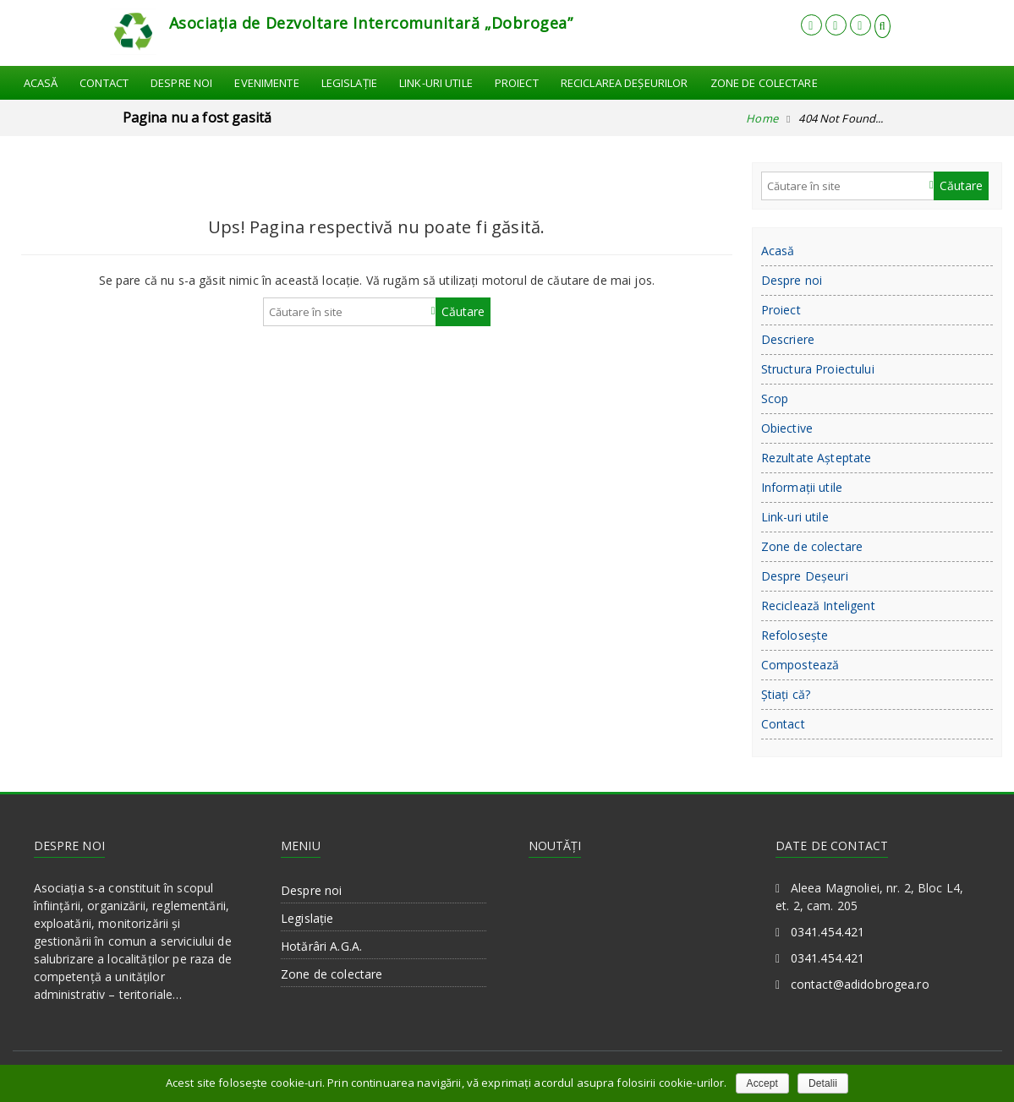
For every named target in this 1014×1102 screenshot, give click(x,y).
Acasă (41, 82)
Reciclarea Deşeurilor (624, 82)
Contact (104, 82)
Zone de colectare (764, 82)
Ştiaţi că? (785, 694)
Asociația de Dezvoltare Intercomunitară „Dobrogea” (371, 23)
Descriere (787, 339)
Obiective (787, 428)
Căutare (463, 311)
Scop (775, 398)
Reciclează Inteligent (818, 605)
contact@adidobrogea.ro (860, 984)
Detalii (822, 1083)
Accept (762, 1083)
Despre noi (181, 82)
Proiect (517, 82)
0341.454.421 (828, 932)
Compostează (800, 665)
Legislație (349, 82)
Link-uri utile (436, 82)
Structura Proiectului (817, 369)
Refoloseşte (795, 635)
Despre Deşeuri (804, 576)
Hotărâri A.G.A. (321, 946)
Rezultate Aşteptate (816, 458)
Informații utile (801, 487)
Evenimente (266, 82)
